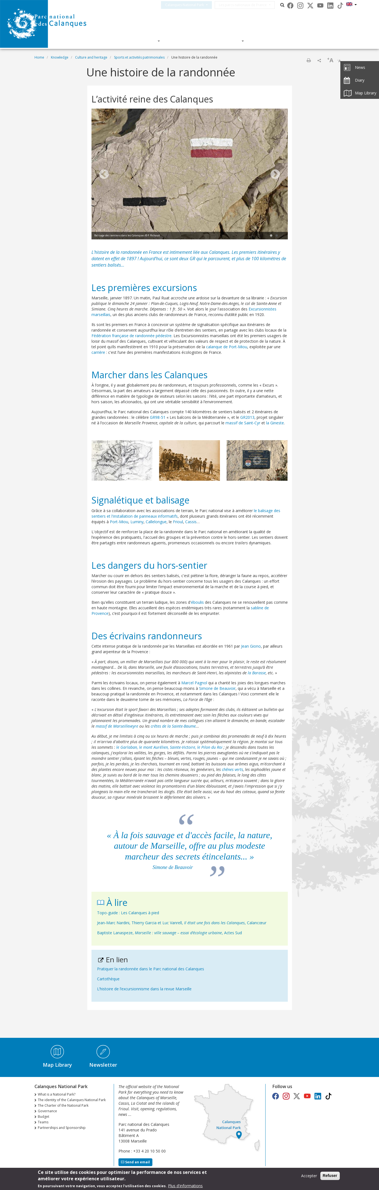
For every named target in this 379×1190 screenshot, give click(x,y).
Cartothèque (108, 978)
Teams (43, 1122)
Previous (104, 174)
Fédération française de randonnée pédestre (131, 335)
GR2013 (247, 417)
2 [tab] (276, 236)
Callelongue (156, 521)
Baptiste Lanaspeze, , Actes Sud (169, 932)
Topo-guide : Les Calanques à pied (128, 912)
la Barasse (257, 672)
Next (275, 174)
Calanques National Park (191, 4)
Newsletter (103, 1064)
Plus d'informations (185, 1186)
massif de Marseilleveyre (117, 726)
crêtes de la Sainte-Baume (173, 726)
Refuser (330, 1176)
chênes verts (232, 769)
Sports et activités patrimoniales (139, 57)
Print (308, 60)
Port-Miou (119, 521)
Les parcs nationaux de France (249, 4)
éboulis (197, 602)
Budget (43, 1116)
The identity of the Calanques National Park (72, 1100)
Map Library (57, 1064)
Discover (144, 40)
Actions (229, 40)
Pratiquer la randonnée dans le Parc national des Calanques (150, 968)
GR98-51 (157, 417)
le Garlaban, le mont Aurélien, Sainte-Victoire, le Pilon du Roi (169, 747)
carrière (98, 352)
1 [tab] (271, 236)
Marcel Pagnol (194, 682)
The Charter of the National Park (63, 1105)
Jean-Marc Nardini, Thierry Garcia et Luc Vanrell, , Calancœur (181, 922)
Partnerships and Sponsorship (62, 1127)
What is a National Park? (56, 1094)
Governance (47, 1111)
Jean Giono (251, 646)
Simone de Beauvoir (217, 688)
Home (39, 57)
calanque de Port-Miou (226, 346)
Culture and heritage (91, 57)
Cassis (191, 521)
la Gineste (275, 422)
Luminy (136, 521)
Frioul (178, 521)
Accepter (309, 1176)
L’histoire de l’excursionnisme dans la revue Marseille (144, 988)
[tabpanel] (189, 175)
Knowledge (187, 40)
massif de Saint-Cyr (243, 422)
